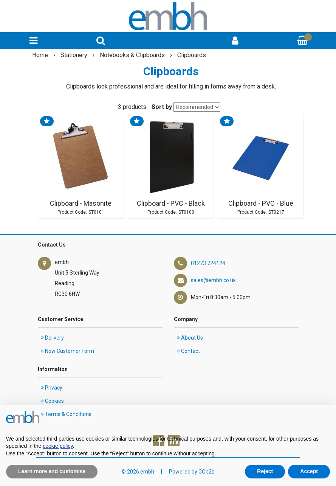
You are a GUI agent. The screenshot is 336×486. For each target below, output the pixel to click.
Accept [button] (309, 471)
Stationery (74, 55)
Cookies (52, 401)
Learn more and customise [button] (51, 471)
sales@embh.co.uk (213, 280)
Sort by (162, 106)
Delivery (52, 338)
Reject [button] (265, 471)
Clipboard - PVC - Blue (260, 203)
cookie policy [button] (58, 446)
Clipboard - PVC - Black (171, 203)
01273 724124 (208, 263)
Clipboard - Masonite (80, 203)
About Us (190, 338)
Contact (188, 351)
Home (41, 55)
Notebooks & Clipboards (133, 55)
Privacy (51, 388)
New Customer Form (67, 351)
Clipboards (191, 55)
